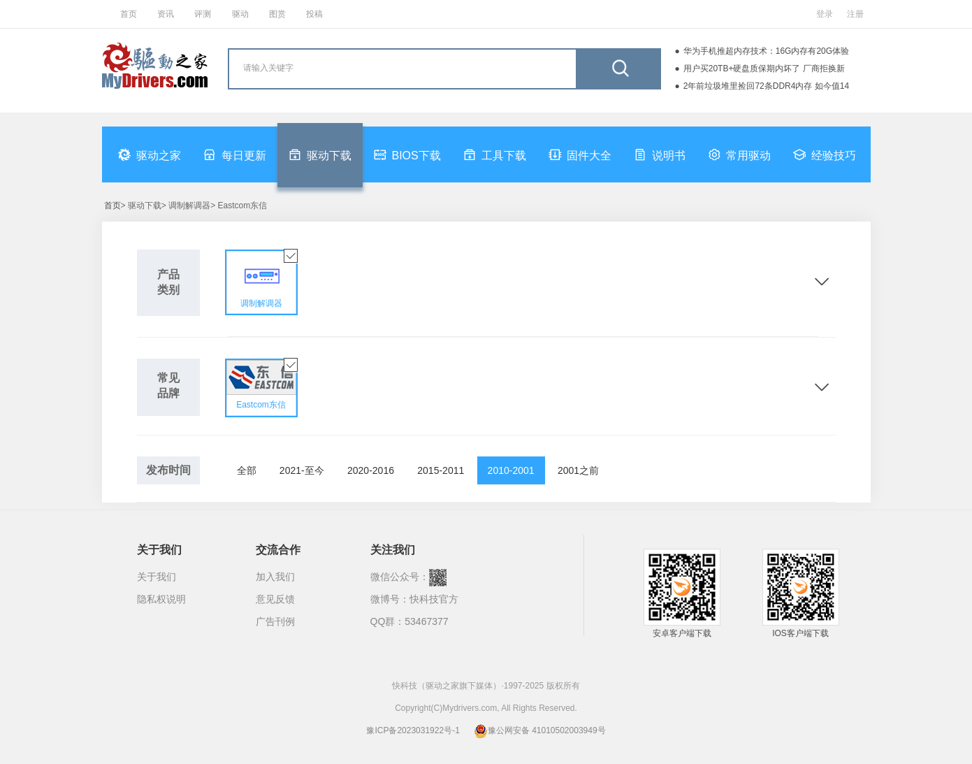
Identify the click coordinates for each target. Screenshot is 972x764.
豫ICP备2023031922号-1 (412, 730)
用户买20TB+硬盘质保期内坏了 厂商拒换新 (764, 68)
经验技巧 (824, 154)
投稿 (314, 14)
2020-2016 (370, 470)
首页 (128, 14)
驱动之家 (149, 154)
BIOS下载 (407, 154)
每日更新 (234, 154)
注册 (855, 14)
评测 (202, 14)
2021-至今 (302, 470)
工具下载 (494, 154)
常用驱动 (739, 154)
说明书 (660, 154)
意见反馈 (275, 599)
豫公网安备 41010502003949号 (540, 730)
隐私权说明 (161, 599)
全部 (246, 470)
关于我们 (156, 576)
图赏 (277, 14)
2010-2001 (511, 470)
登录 (824, 14)
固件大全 (580, 154)
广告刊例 (275, 621)
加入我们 (275, 576)
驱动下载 (320, 154)
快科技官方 (433, 599)
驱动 (240, 14)
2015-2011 (440, 470)
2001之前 (578, 470)
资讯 (165, 14)
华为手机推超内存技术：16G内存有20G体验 (766, 51)
